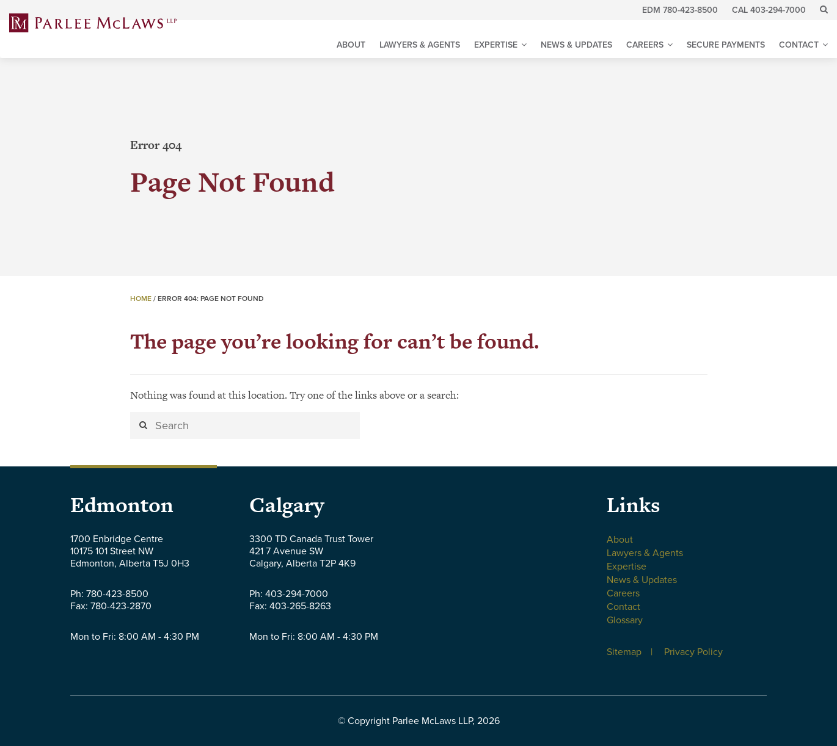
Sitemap (624, 652)
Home (141, 298)
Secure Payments (726, 45)
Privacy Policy (693, 652)
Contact (799, 45)
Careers (644, 45)
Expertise (495, 45)
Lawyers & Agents (419, 45)
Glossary (625, 620)
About (351, 45)
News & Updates (576, 45)
